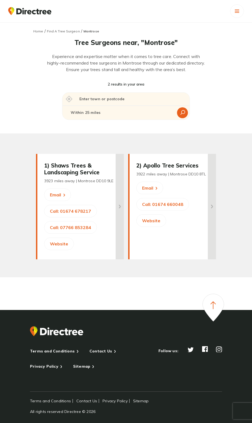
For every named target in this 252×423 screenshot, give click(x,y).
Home (38, 31)
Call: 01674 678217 (70, 211)
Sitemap (81, 366)
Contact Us (100, 351)
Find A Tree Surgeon (63, 31)
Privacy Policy (44, 366)
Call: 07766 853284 (70, 227)
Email (57, 194)
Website (59, 244)
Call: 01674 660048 (162, 204)
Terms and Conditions (52, 351)
